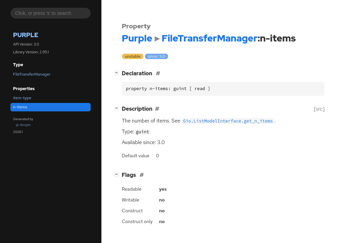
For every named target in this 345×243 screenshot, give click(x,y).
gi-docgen (23, 125)
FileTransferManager (32, 74)
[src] (319, 108)
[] (118, 73)
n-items (20, 107)
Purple (25, 35)
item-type (22, 98)
